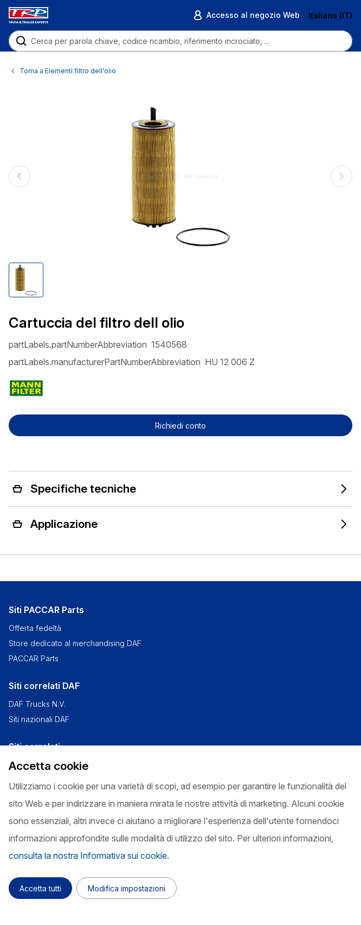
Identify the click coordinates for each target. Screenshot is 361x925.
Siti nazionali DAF (39, 719)
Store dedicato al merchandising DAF (75, 643)
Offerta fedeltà (35, 628)
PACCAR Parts (34, 658)
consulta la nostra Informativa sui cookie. (89, 855)
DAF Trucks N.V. (37, 704)
